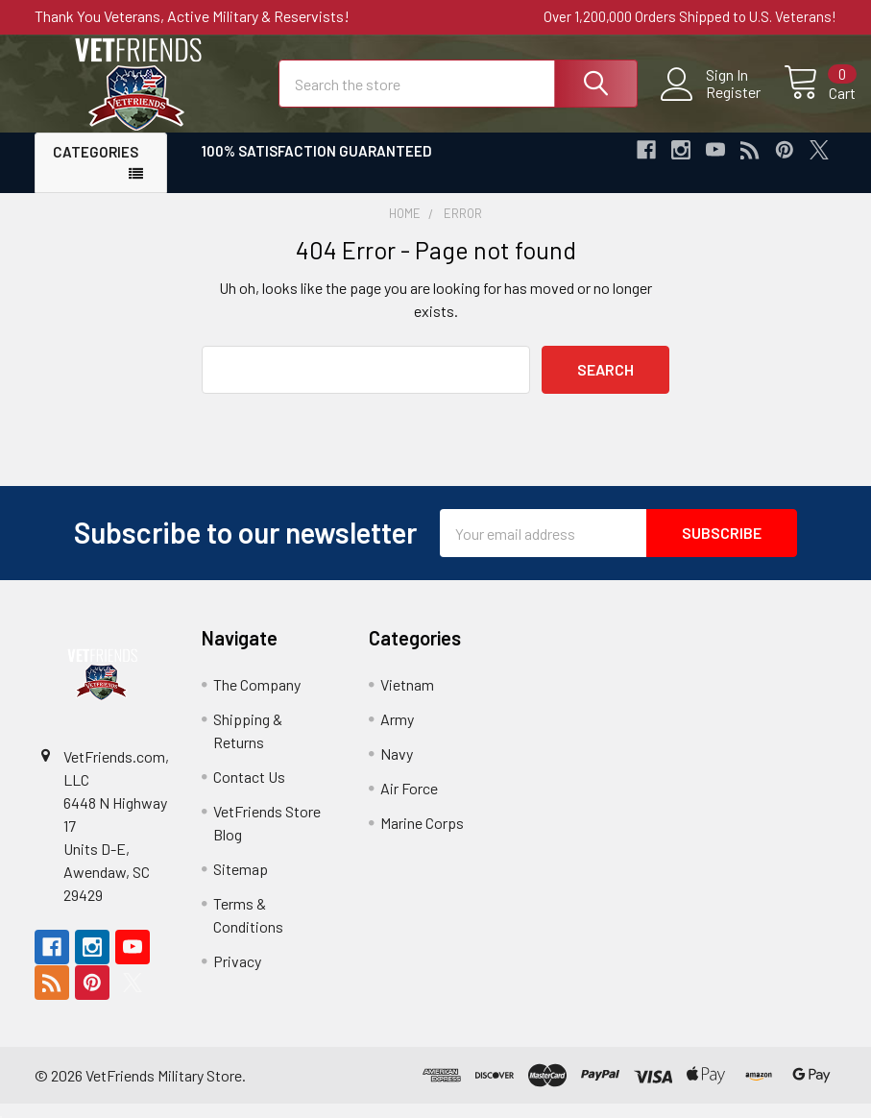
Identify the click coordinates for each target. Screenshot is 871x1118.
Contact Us (249, 791)
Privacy (237, 975)
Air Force (409, 802)
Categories (95, 167)
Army (397, 733)
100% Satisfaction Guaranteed (317, 166)
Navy (396, 768)
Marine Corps (422, 837)
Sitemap (240, 883)
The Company (257, 699)
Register (714, 101)
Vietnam (407, 699)
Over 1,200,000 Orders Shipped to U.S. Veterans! (690, 16)
